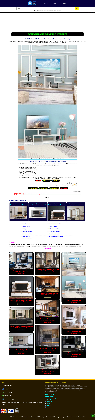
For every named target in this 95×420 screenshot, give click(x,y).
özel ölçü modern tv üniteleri (55, 236)
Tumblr (47, 407)
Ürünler (54, 3)
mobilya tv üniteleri (53, 226)
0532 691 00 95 (43, 188)
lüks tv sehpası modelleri (54, 223)
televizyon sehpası (27, 231)
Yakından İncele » (21, 273)
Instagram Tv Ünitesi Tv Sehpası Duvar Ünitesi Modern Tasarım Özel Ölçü (21, 350)
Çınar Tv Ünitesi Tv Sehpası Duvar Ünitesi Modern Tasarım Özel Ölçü (57, 204)
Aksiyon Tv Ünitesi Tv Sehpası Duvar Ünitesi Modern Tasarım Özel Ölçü (21, 327)
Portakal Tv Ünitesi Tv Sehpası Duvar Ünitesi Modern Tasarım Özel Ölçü (74, 299)
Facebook (48, 401)
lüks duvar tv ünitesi (27, 234)
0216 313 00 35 (32, 188)
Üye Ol (89, 12)
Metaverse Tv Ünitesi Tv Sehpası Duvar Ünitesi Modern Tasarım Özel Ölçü (48, 270)
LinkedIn (48, 405)
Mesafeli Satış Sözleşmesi (51, 398)
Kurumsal (44, 3)
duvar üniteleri (26, 223)
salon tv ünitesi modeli (54, 234)
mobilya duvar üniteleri (54, 228)
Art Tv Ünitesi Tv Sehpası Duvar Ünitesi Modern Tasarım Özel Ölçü (47, 294)
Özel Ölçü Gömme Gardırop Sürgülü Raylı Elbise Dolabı (76, 204)
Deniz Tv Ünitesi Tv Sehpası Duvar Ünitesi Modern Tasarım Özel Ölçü (74, 353)
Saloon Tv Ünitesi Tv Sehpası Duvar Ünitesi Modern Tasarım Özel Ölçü (47, 349)
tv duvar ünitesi (26, 226)
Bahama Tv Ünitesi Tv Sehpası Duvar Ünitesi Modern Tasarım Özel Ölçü (38, 205)
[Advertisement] (47, 21)
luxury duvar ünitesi (27, 239)
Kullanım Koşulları (49, 394)
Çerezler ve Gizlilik (49, 396)
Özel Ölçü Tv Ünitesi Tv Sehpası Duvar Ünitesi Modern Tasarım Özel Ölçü (21, 270)
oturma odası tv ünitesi (54, 231)
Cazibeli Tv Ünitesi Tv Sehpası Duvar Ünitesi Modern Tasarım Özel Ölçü (74, 330)
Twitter (47, 403)
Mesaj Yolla (46, 180)
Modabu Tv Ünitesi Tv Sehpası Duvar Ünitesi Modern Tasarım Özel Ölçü (47, 370)
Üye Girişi (92, 12)
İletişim (64, 3)
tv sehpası (24, 228)
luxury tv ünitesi (26, 236)
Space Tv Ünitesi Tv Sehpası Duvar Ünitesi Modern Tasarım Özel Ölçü (48, 319)
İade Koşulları (48, 399)
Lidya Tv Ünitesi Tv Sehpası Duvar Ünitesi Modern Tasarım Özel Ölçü (19, 204)
